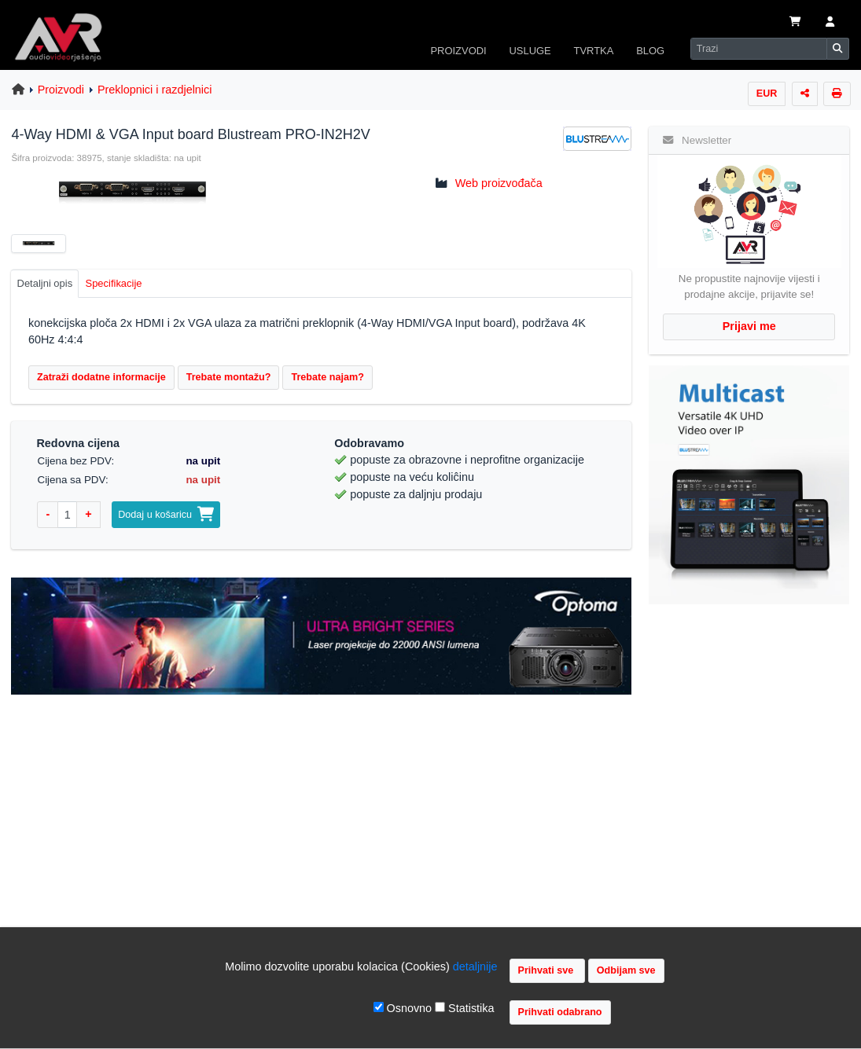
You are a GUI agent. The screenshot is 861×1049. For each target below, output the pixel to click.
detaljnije (475, 966)
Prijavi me (749, 326)
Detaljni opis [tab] (45, 283)
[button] (830, 23)
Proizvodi (61, 89)
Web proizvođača (499, 183)
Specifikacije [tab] (114, 283)
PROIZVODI (458, 51)
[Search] (758, 49)
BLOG (650, 51)
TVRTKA (594, 51)
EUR (767, 93)
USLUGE (529, 51)
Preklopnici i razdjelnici (155, 89)
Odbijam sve (626, 970)
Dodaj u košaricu (166, 514)
